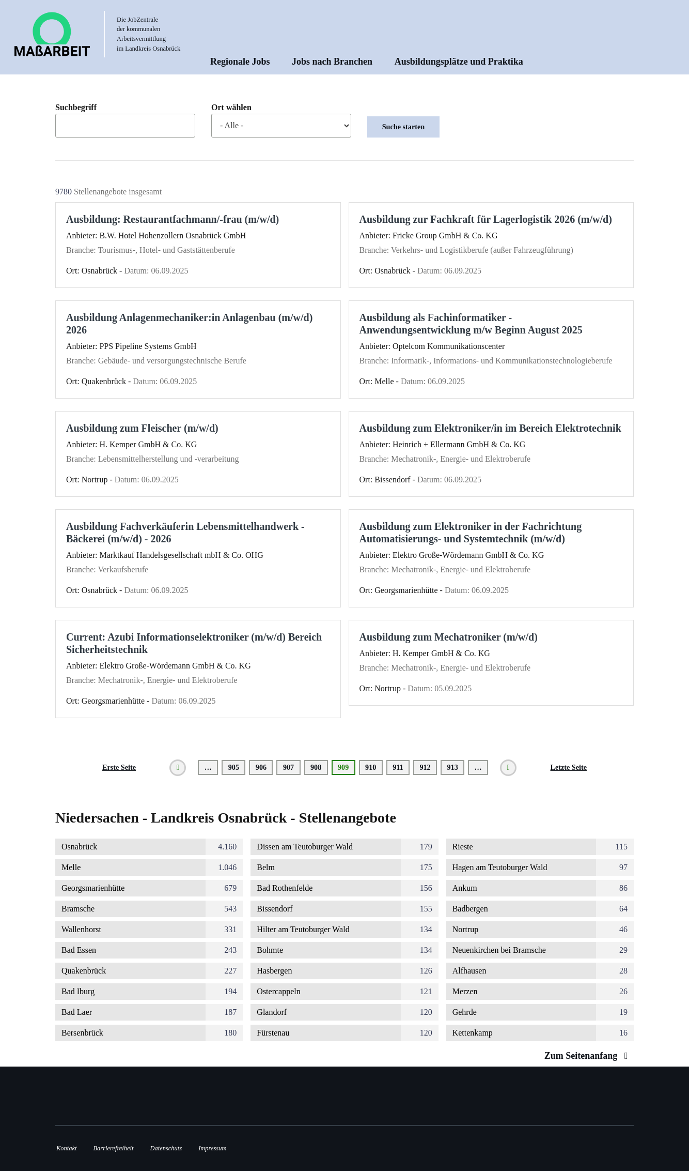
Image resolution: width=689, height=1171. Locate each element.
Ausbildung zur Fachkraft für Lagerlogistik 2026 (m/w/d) (485, 219)
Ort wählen (231, 107)
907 (290, 767)
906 (263, 767)
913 (454, 767)
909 (346, 769)
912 (426, 767)
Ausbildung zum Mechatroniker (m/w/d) (448, 637)
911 (400, 767)
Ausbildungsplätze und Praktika (459, 61)
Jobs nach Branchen (332, 61)
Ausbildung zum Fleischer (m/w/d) (142, 428)
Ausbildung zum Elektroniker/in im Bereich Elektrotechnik (490, 428)
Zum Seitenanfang (588, 1056)
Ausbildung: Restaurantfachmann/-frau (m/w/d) (172, 219)
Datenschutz (166, 1148)
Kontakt (66, 1148)
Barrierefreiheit (113, 1148)
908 (317, 767)
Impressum (212, 1148)
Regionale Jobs (240, 61)
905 (235, 767)
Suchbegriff (76, 107)
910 (372, 767)
